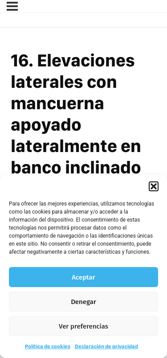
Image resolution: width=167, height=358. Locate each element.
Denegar (83, 302)
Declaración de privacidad (106, 346)
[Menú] (12, 6)
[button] (153, 186)
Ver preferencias (83, 326)
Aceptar (83, 277)
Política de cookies (47, 346)
